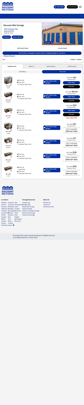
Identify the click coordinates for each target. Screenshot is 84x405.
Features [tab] (51, 66)
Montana (11, 215)
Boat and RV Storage (28, 213)
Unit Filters (22, 71)
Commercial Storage (28, 215)
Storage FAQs (26, 204)
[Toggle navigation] (80, 7)
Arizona (3, 204)
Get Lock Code (72, 7)
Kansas (3, 223)
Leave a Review (17, 37)
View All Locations (7, 225)
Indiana (3, 221)
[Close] (82, 15)
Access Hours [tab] (62, 48)
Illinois (3, 219)
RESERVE (71, 86)
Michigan (11, 209)
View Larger (48, 42)
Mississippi (11, 211)
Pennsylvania (18, 204)
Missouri (10, 213)
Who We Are (47, 202)
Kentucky (11, 202)
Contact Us (6, 37)
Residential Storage (28, 207)
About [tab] (31, 66)
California (4, 209)
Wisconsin (17, 221)
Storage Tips (26, 202)
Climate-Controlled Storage (30, 211)
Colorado (4, 211)
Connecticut (5, 213)
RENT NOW (71, 83)
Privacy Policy (33, 237)
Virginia (16, 217)
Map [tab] (72, 66)
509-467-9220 (52, 53)
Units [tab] (12, 66)
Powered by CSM (48, 207)
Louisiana (11, 204)
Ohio (15, 202)
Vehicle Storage (27, 209)
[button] (45, 33)
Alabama (4, 202)
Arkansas (4, 207)
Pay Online (59, 7)
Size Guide (61, 71)
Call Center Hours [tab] (22, 48)
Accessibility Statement (20, 237)
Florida (3, 215)
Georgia (3, 217)
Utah (15, 215)
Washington (18, 219)
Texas (16, 213)
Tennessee (17, 211)
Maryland (11, 207)
